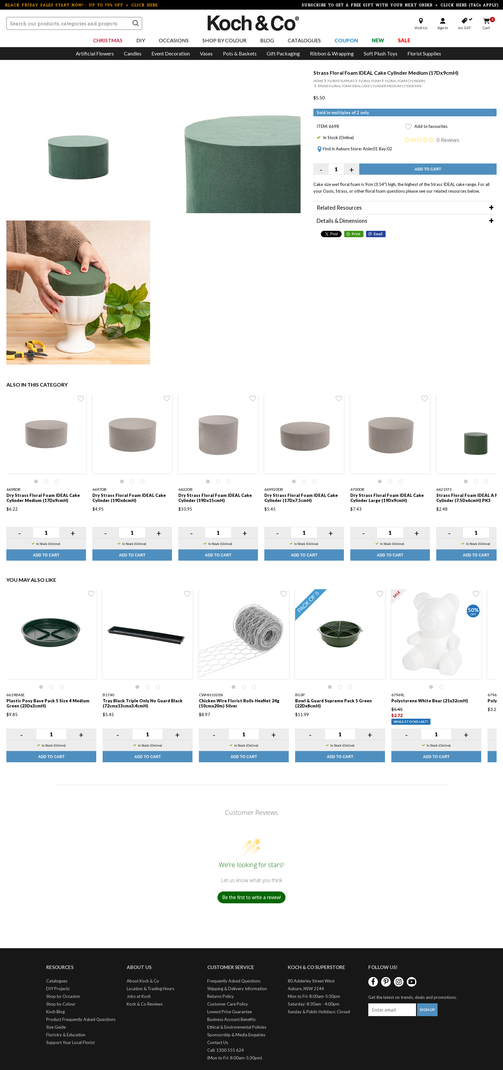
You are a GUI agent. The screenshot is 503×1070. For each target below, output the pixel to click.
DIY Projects (58, 988)
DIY (140, 40)
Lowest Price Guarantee (229, 1011)
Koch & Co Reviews (145, 1004)
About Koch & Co (143, 980)
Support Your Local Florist (70, 1042)
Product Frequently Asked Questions (80, 1019)
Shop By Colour (224, 40)
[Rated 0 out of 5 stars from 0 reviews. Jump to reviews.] (432, 140)
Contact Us (217, 1042)
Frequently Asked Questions (233, 980)
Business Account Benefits (231, 1019)
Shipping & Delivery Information (237, 988)
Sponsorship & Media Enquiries (236, 1034)
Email (378, 234)
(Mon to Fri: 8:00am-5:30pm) (234, 1057)
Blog (267, 40)
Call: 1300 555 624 (225, 1050)
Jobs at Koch (139, 996)
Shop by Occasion (63, 996)
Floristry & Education (65, 1034)
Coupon (346, 40)
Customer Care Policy (227, 1004)
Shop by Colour (60, 1004)
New (378, 40)
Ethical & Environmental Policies (236, 1027)
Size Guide (56, 1027)
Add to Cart (428, 169)
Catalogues (304, 40)
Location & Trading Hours (150, 988)
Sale (404, 40)
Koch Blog (55, 1011)
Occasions (174, 40)
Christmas (108, 40)
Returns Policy (220, 996)
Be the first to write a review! (251, 897)
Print (356, 234)
